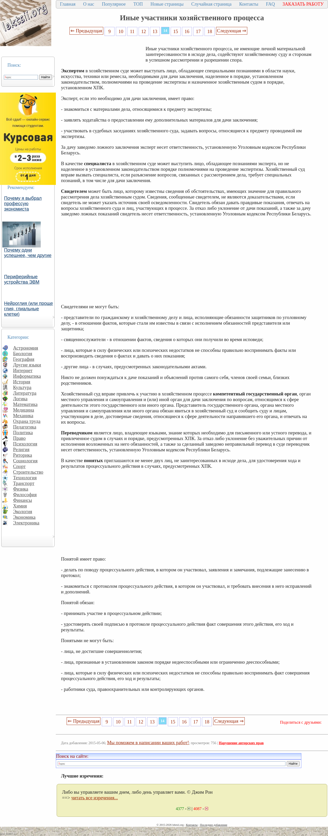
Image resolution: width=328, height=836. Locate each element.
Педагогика (24, 427)
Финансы (22, 500)
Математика (25, 404)
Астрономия (25, 348)
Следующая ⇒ (231, 30)
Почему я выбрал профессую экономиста (23, 204)
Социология (25, 460)
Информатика (27, 376)
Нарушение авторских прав (241, 743)
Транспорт (23, 483)
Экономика (24, 517)
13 (154, 31)
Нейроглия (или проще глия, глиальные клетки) (28, 309)
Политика (23, 432)
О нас (88, 4)
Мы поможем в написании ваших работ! (148, 742)
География (23, 359)
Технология (25, 477)
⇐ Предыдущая (86, 30)
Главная (67, 4)
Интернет (23, 370)
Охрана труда (26, 421)
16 (186, 31)
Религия (21, 449)
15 (175, 31)
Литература (24, 393)
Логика (20, 398)
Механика (23, 415)
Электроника (26, 522)
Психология (25, 443)
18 (209, 31)
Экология (22, 511)
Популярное (114, 4)
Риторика (22, 455)
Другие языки (27, 364)
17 (198, 31)
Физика (20, 489)
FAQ (270, 4)
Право (19, 438)
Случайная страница (211, 4)
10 (120, 31)
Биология (22, 353)
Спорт (19, 466)
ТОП (138, 4)
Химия (20, 506)
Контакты (248, 4)
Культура (22, 387)
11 (132, 31)
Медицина (23, 410)
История (21, 381)
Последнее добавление (213, 824)
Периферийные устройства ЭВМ (21, 279)
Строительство (28, 472)
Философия (25, 494)
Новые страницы (166, 4)
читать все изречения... (94, 797)
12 (143, 31)
